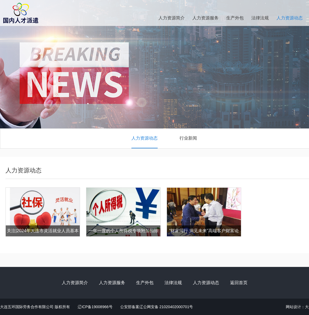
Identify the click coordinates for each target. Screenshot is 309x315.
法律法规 (260, 18)
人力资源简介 (171, 18)
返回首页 (239, 282)
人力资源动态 (289, 18)
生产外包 (235, 18)
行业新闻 (188, 138)
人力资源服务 (205, 18)
